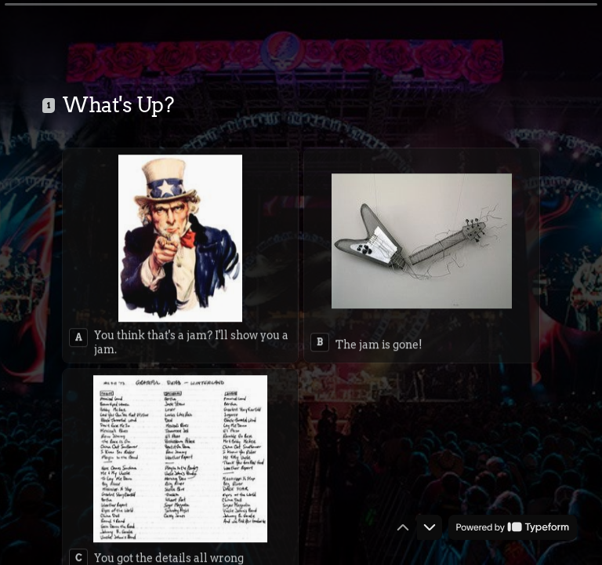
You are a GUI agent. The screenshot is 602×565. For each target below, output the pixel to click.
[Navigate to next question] (429, 527)
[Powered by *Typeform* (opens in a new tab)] (512, 527)
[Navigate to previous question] (402, 527)
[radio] (180, 252)
